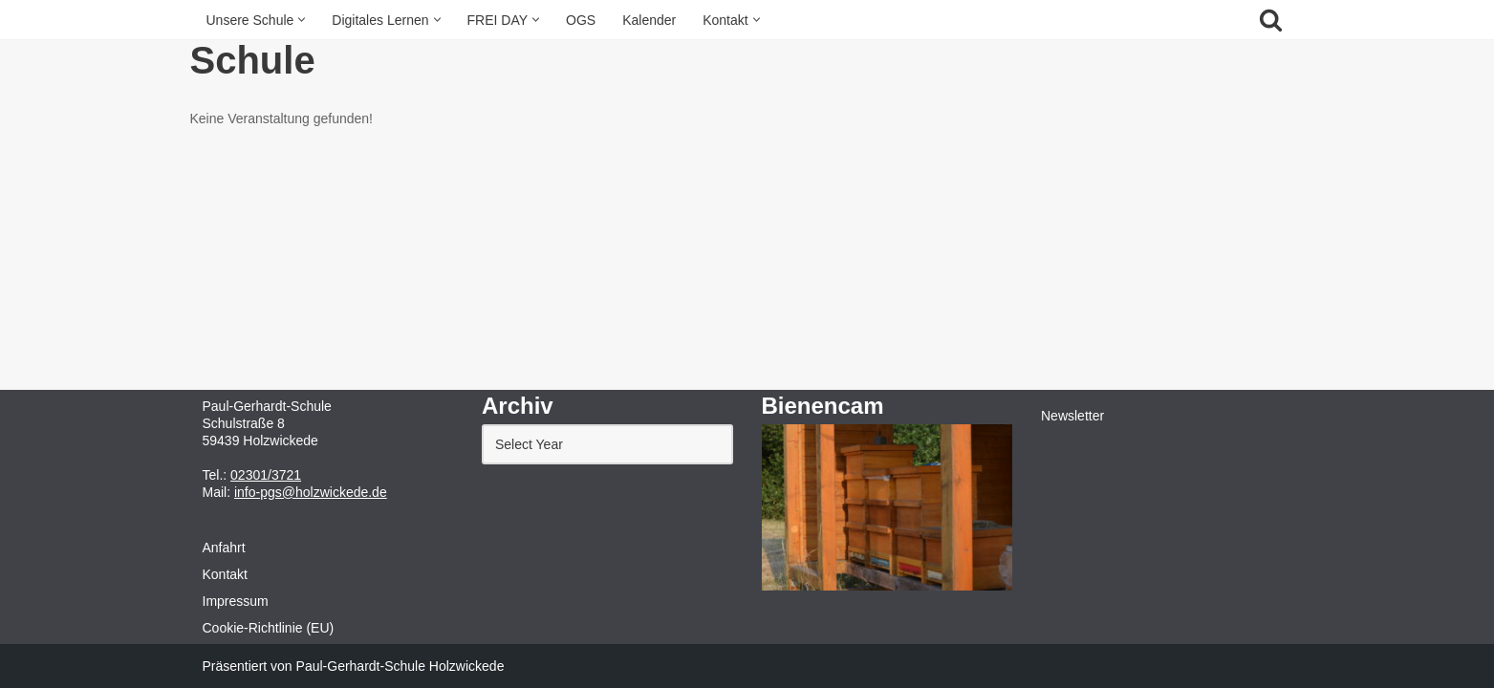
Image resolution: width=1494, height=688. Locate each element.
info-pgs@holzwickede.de (310, 492)
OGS (580, 20)
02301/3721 (265, 475)
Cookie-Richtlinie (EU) (269, 627)
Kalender (649, 20)
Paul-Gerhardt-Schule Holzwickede (400, 666)
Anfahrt (224, 547)
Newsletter (1072, 415)
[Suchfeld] (1271, 20)
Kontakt (225, 574)
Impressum (236, 601)
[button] (301, 19)
